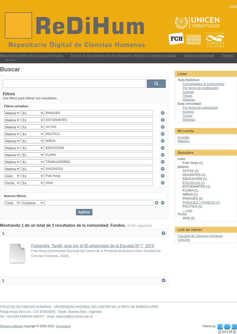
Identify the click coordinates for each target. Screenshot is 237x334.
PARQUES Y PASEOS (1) (201, 202)
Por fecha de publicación (200, 88)
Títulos (187, 96)
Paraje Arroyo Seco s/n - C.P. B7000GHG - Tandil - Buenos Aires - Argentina (51, 312)
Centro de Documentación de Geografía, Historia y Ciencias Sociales (124, 55)
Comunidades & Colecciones (203, 84)
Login (233, 6)
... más (187, 210)
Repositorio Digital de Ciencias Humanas (31, 55)
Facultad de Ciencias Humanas (200, 236)
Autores (188, 92)
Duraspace (63, 326)
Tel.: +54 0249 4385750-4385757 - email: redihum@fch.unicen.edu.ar (46, 316)
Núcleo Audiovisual (199, 55)
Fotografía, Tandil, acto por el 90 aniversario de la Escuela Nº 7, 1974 (92, 246)
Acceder (184, 137)
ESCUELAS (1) (194, 183)
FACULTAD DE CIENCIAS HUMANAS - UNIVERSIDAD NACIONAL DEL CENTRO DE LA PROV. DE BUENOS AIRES (79, 307)
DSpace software (11, 326)
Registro (184, 141)
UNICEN (184, 240)
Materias (189, 100)
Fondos (228, 55)
